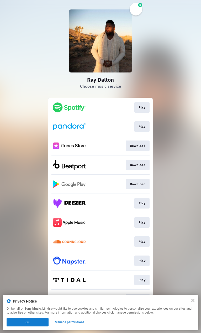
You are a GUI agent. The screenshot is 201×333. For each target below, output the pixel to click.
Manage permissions (69, 322)
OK (27, 322)
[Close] (193, 300)
